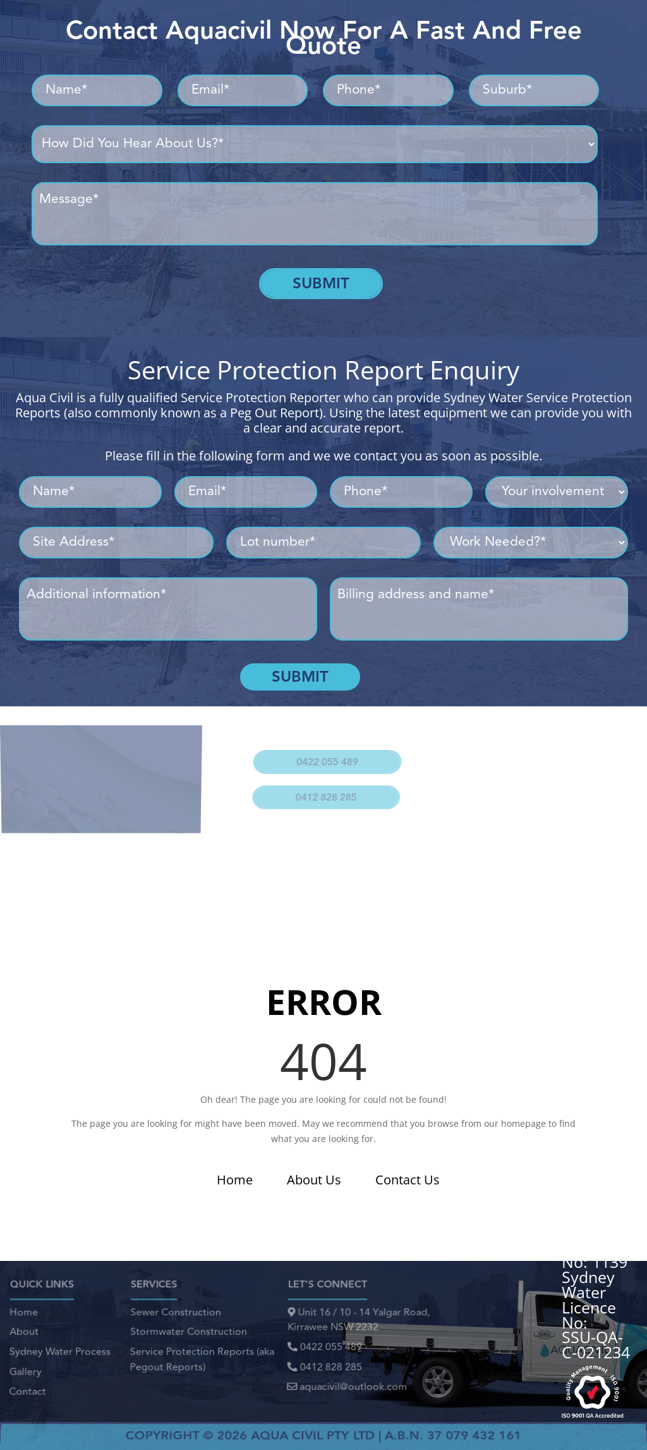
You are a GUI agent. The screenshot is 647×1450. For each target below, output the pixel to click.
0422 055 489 (325, 756)
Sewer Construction (176, 1317)
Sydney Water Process (60, 1351)
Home (235, 1179)
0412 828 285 (322, 785)
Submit (321, 283)
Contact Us (407, 1179)
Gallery (25, 1368)
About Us (314, 1179)
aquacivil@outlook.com (347, 1381)
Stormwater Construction (188, 1334)
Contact (27, 1385)
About (24, 1334)
